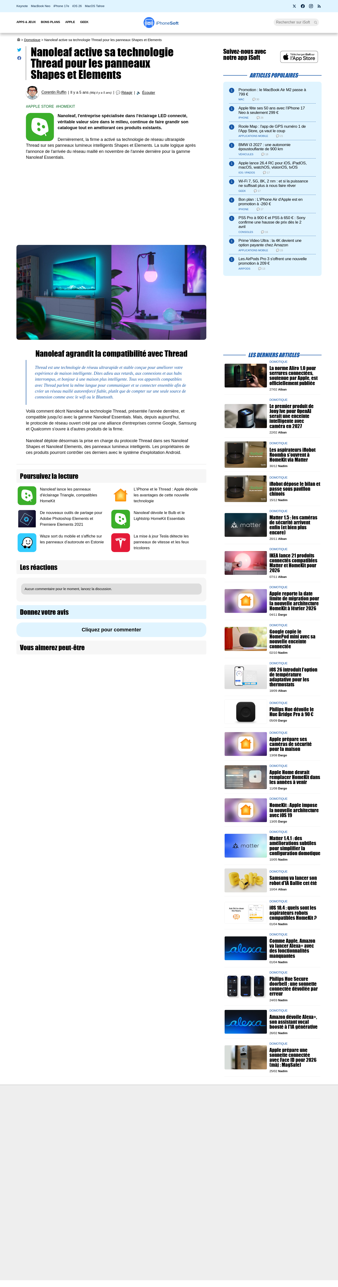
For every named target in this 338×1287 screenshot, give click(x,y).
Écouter (148, 93)
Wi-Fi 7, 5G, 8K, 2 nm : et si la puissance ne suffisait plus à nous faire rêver (273, 183)
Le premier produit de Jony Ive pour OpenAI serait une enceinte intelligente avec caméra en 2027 (291, 416)
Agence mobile (219, 1109)
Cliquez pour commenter (111, 630)
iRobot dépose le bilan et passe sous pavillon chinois (294, 488)
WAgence (215, 1118)
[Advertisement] (111, 200)
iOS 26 (77, 6)
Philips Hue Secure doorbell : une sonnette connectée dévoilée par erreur (293, 986)
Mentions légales (73, 1153)
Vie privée (68, 1136)
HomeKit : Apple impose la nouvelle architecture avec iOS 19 (294, 810)
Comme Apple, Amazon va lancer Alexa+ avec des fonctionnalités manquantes (292, 948)
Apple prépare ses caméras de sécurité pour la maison (290, 744)
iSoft (64, 1118)
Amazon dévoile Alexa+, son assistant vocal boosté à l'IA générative (293, 1021)
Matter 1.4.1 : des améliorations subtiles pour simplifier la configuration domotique (294, 846)
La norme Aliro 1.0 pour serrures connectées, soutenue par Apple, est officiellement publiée (293, 376)
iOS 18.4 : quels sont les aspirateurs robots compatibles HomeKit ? (293, 912)
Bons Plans (50, 22)
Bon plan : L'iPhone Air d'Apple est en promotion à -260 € (270, 201)
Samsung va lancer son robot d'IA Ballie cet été (293, 880)
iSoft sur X (216, 1127)
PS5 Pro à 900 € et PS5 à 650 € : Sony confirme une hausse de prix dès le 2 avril (271, 222)
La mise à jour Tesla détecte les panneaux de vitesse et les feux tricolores (161, 542)
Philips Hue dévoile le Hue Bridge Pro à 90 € (291, 712)
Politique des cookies (76, 1144)
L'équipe (67, 1127)
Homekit (66, 106)
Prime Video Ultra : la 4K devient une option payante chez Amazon (269, 242)
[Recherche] (296, 22)
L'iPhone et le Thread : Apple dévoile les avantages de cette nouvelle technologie (166, 495)
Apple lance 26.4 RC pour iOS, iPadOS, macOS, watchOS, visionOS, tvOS (272, 165)
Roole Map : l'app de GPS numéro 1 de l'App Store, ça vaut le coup (272, 128)
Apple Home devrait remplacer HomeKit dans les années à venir (294, 776)
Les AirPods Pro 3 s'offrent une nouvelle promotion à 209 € (272, 261)
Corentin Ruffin (53, 92)
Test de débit (144, 1127)
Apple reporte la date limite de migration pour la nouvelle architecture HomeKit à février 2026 (294, 601)
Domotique (32, 40)
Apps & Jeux (26, 22)
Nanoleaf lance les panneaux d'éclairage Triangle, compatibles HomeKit (68, 495)
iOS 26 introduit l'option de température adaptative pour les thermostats (293, 677)
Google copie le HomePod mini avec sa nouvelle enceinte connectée (292, 639)
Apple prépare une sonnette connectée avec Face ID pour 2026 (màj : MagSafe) (292, 1057)
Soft (167, 23)
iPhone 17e (61, 6)
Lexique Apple (145, 1136)
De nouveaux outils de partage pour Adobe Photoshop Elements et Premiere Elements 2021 (71, 518)
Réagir (126, 93)
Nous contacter (145, 1109)
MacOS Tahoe (94, 6)
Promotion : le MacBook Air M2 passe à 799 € (272, 92)
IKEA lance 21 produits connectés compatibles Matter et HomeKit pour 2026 (293, 563)
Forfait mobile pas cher (151, 1118)
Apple (70, 22)
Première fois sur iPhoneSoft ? (83, 1109)
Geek (84, 22)
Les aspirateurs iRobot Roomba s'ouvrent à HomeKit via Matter (292, 454)
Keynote (22, 6)
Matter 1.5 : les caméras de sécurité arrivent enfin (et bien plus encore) (293, 525)
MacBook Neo (40, 6)
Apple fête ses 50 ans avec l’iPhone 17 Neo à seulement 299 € (271, 110)
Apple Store (41, 106)
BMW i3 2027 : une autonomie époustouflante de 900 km (264, 147)
